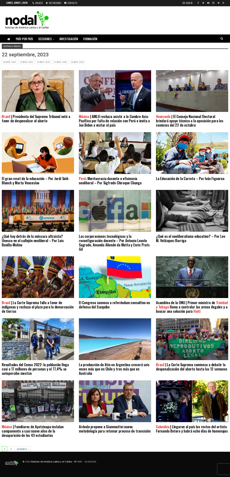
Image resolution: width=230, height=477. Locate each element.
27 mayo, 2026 (60, 62)
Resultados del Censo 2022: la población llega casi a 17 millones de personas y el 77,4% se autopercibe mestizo (35, 369)
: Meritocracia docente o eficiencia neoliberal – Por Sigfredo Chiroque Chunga (110, 180)
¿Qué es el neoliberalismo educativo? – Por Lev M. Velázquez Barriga (190, 238)
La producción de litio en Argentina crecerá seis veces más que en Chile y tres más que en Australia (114, 369)
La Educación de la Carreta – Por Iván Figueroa (190, 178)
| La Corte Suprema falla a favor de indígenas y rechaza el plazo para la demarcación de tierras (37, 307)
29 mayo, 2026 (26, 62)
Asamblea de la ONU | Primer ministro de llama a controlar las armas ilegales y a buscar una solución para (192, 307)
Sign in (187, 3)
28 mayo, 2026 (43, 62)
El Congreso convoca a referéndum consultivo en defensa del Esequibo (114, 305)
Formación (90, 39)
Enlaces (37, 3)
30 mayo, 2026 (9, 62)
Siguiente (23, 449)
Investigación (68, 39)
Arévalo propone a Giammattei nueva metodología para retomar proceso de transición (115, 429)
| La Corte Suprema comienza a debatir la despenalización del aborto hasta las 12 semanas (191, 367)
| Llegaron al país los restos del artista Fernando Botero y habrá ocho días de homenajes (192, 429)
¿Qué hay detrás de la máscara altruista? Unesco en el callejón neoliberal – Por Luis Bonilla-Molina (33, 240)
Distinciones (53, 3)
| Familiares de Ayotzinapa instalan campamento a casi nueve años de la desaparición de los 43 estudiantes (33, 431)
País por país (24, 39)
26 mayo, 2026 (77, 62)
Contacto (70, 3)
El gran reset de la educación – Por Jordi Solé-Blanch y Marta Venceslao (36, 180)
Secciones (45, 39)
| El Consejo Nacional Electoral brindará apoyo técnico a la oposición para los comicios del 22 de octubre (189, 121)
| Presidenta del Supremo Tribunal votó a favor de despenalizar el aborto (36, 118)
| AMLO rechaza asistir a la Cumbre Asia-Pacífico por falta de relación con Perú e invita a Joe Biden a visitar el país (114, 121)
